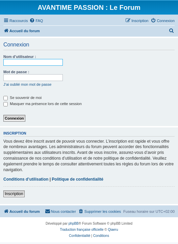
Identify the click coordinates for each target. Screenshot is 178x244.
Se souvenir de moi (22, 98)
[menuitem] (36, 21)
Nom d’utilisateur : (19, 57)
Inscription (14, 193)
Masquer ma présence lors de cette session (42, 104)
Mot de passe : (16, 72)
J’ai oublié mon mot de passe (27, 84)
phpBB (74, 223)
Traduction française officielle (82, 229)
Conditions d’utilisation (25, 179)
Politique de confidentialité (77, 179)
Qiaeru (113, 229)
